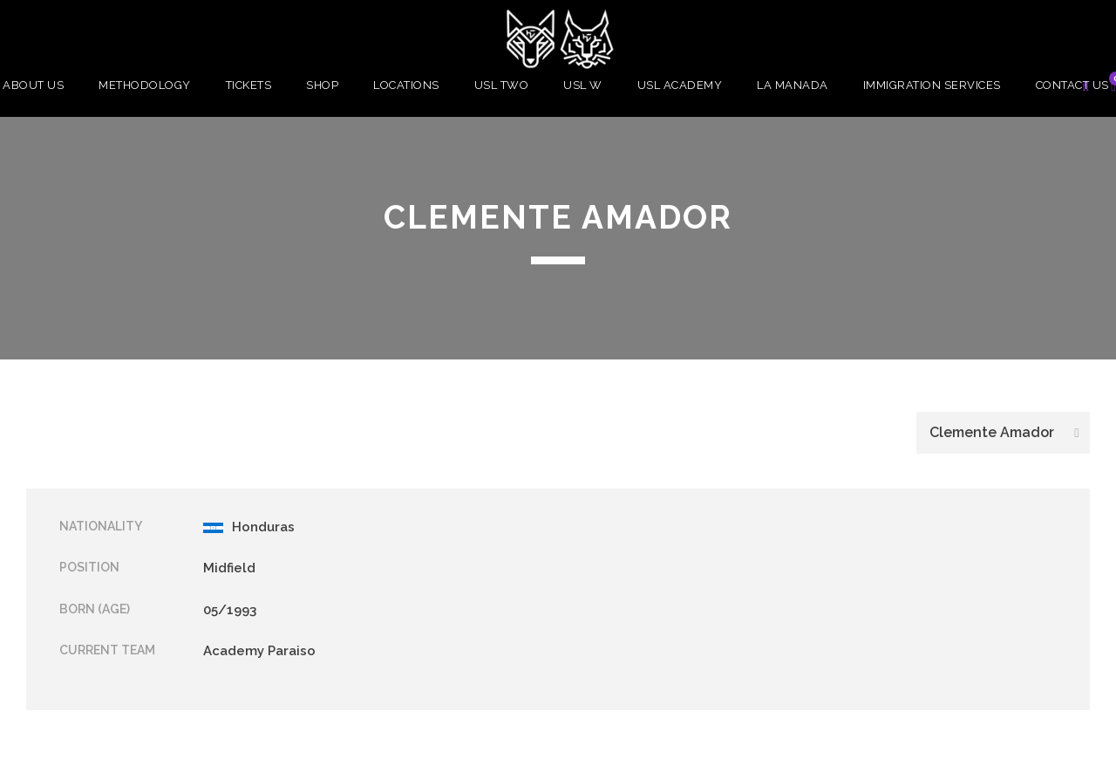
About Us (33, 85)
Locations (406, 85)
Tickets (249, 85)
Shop (322, 85)
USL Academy (680, 85)
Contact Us (1072, 85)
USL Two (501, 85)
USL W (582, 85)
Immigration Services (932, 85)
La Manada (792, 85)
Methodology (145, 85)
